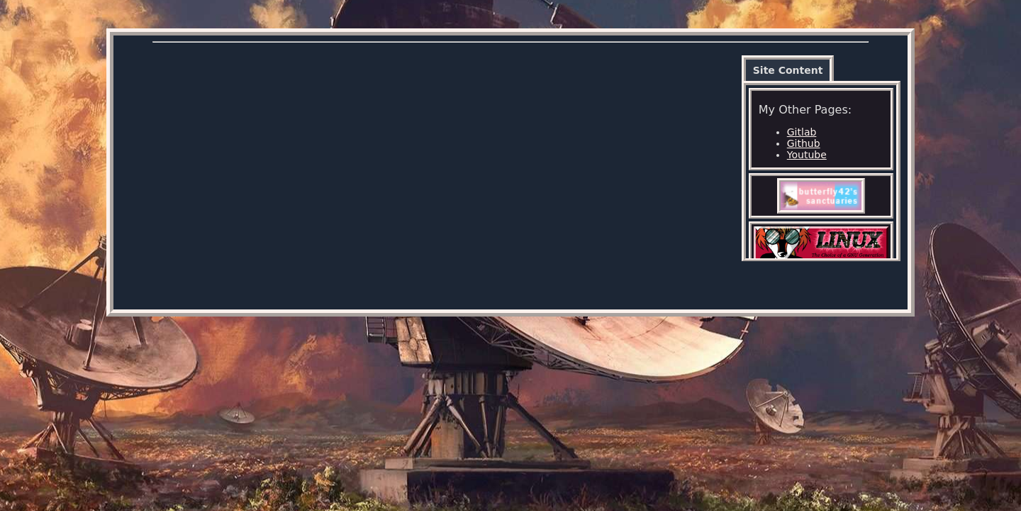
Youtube (807, 154)
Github (803, 143)
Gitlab (802, 132)
